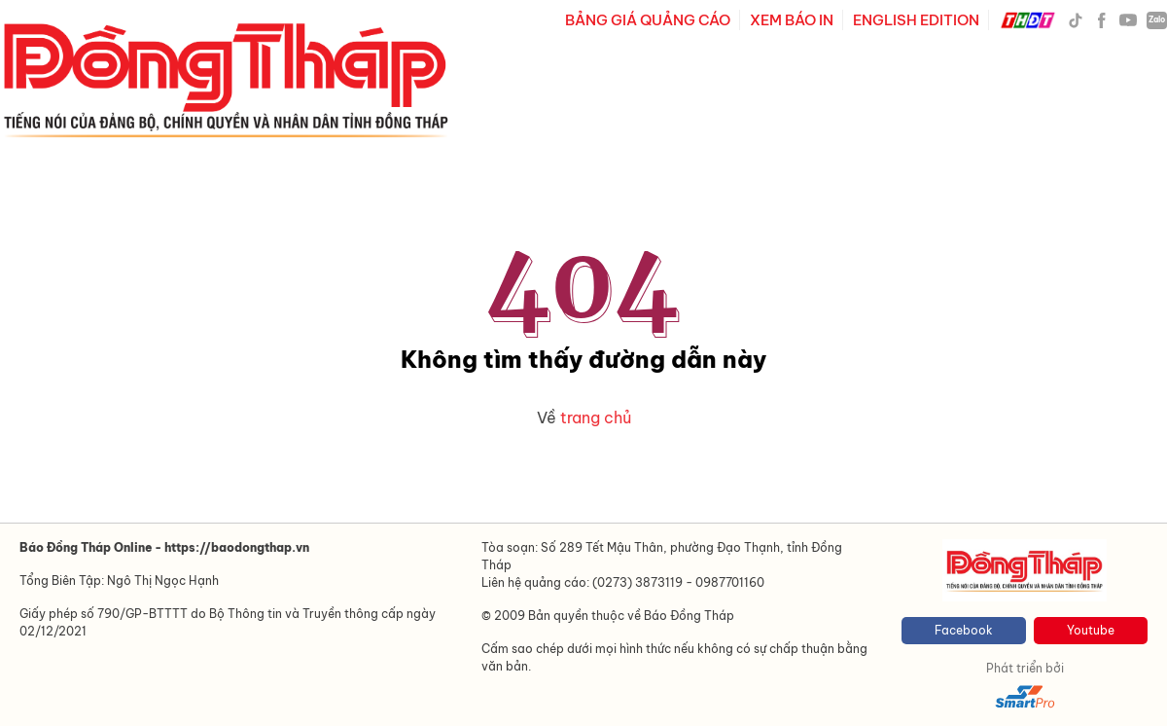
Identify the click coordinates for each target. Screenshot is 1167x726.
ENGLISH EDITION (916, 20)
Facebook (964, 630)
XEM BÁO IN (791, 20)
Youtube (1090, 630)
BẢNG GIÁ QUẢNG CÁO (647, 20)
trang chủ (595, 417)
